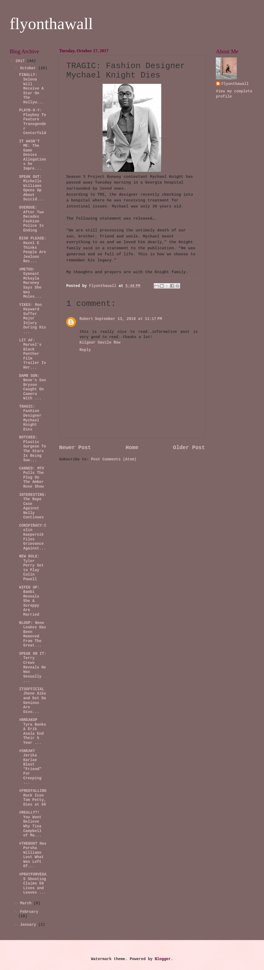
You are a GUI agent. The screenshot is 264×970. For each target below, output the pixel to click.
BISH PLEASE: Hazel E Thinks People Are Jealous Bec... (32, 249)
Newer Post (75, 448)
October (29, 68)
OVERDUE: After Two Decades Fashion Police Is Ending (31, 219)
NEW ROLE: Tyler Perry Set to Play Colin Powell (31, 567)
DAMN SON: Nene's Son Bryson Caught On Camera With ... (32, 387)
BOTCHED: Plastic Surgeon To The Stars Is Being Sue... (32, 448)
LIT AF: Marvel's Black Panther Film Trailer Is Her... (32, 354)
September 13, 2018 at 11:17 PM (128, 319)
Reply (85, 350)
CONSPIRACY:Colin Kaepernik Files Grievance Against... (32, 537)
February (29, 912)
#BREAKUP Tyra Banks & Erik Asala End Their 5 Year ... (32, 731)
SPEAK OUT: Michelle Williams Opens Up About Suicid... (31, 188)
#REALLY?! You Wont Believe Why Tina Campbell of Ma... (30, 824)
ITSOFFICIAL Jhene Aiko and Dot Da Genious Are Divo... (32, 700)
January (29, 925)
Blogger (163, 959)
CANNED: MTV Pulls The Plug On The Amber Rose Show (31, 477)
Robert (86, 319)
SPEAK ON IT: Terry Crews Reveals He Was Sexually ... (32, 667)
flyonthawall (51, 24)
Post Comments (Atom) (114, 459)
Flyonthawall (235, 84)
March (27, 903)
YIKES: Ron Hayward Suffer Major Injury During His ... (32, 318)
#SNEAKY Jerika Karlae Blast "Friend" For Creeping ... (30, 767)
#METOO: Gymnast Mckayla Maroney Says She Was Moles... (30, 283)
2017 (21, 61)
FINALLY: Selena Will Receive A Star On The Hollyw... (31, 88)
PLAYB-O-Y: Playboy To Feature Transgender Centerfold (32, 121)
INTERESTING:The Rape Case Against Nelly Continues (32, 506)
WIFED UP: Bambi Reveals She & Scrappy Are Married (29, 601)
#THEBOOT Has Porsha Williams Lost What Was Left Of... (32, 855)
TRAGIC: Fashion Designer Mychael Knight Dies (30, 418)
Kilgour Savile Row (99, 343)
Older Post (189, 448)
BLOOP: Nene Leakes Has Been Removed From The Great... (32, 634)
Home (132, 448)
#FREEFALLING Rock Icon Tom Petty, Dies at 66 (32, 798)
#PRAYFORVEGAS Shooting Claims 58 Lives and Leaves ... (32, 883)
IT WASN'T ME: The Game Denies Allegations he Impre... (32, 155)
